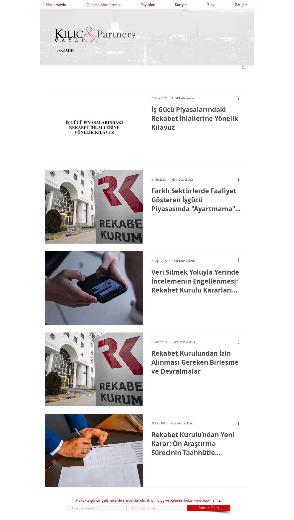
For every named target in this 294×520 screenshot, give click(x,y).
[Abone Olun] (208, 508)
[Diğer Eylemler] (240, 98)
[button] (243, 67)
